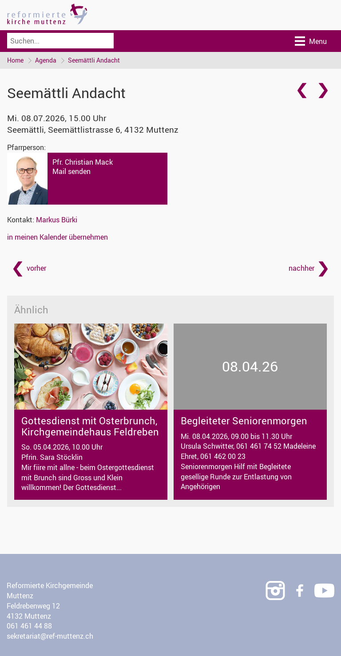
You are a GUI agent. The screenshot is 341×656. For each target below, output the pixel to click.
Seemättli (92, 129)
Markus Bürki (56, 220)
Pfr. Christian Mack (82, 162)
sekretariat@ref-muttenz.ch (50, 636)
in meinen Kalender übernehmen (57, 237)
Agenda (45, 60)
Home (15, 60)
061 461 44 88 (29, 626)
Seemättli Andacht (94, 60)
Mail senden (71, 171)
